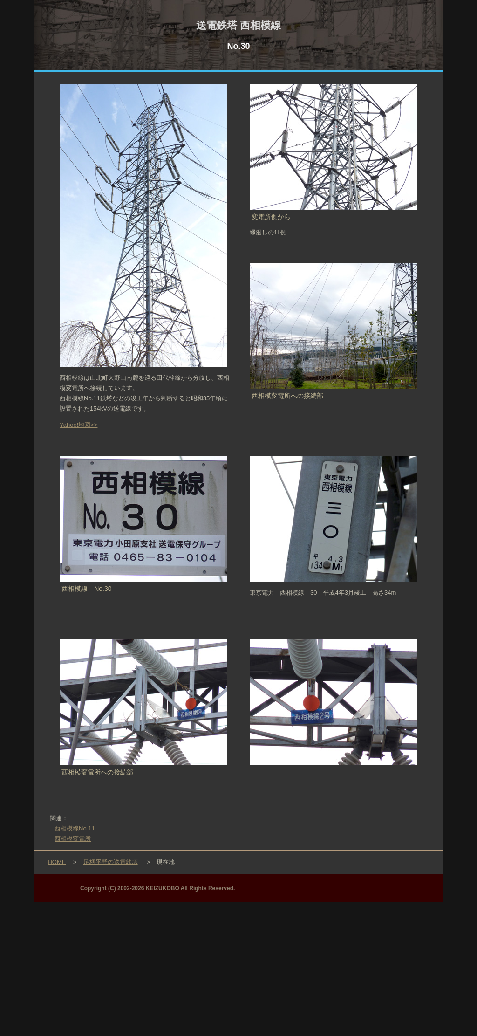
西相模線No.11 (75, 828)
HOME (57, 861)
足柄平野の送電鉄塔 (110, 861)
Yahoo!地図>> (78, 424)
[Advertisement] (238, 967)
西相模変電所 (73, 838)
